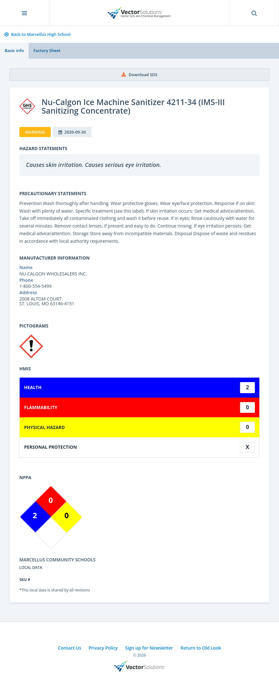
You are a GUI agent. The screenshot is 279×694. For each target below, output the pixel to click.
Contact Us (69, 648)
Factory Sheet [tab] (46, 50)
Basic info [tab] (14, 50)
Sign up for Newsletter (149, 648)
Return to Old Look (200, 648)
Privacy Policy (103, 648)
